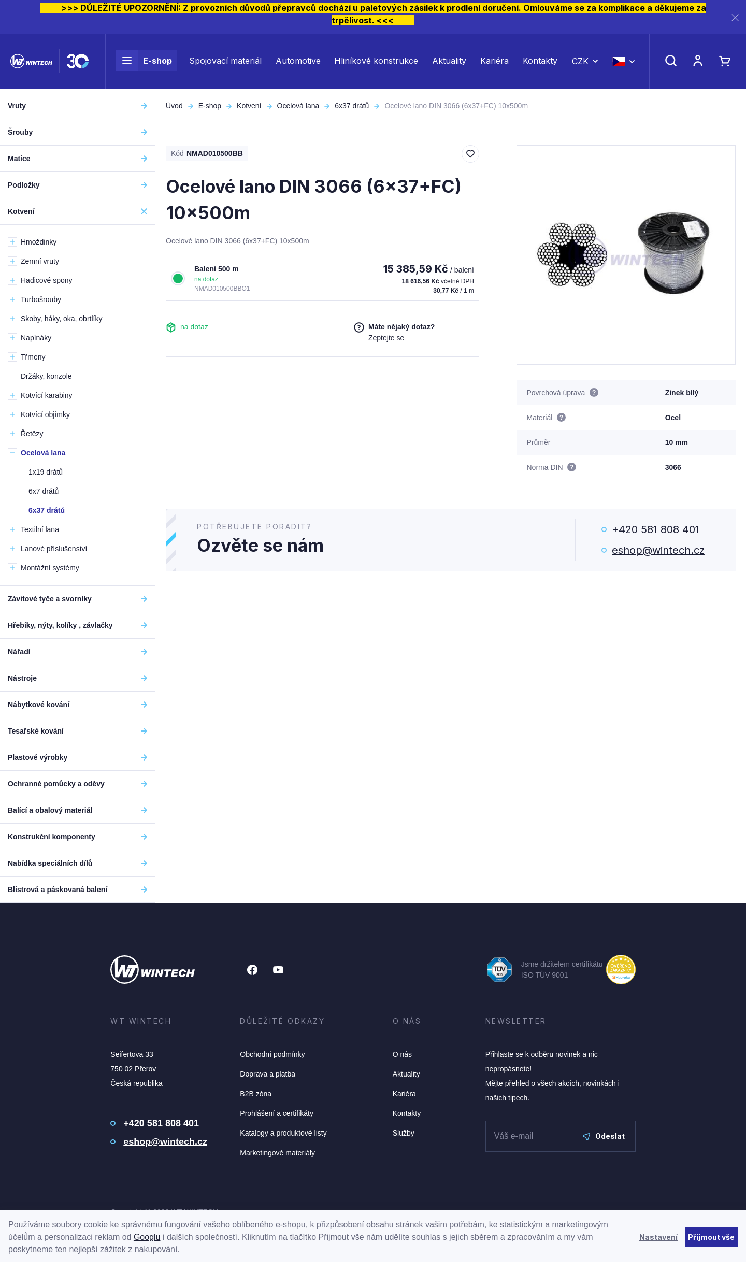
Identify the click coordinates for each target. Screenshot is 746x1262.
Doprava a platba (267, 1074)
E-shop (144, 63)
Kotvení (249, 106)
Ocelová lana (298, 106)
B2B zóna (255, 1093)
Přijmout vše (711, 1236)
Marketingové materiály (277, 1153)
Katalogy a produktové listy (283, 1133)
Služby (403, 1133)
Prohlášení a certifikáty (276, 1113)
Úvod (174, 106)
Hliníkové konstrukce (376, 63)
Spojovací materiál (225, 63)
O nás (402, 1054)
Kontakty (540, 63)
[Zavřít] (735, 17)
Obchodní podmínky (272, 1054)
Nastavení (658, 1236)
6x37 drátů (352, 106)
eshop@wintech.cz (658, 550)
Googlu (147, 1236)
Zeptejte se (386, 338)
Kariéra (494, 63)
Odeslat (604, 1135)
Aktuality (449, 63)
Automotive (298, 63)
